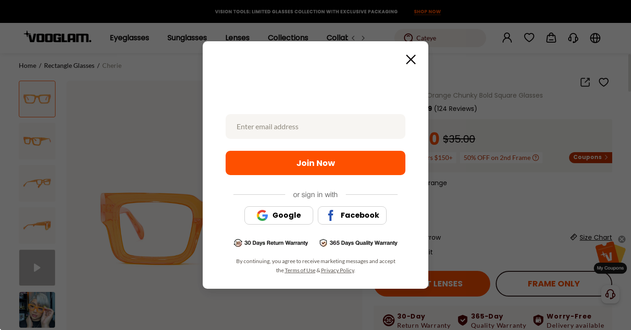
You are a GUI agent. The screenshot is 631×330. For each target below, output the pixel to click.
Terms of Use (300, 270)
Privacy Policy (337, 270)
